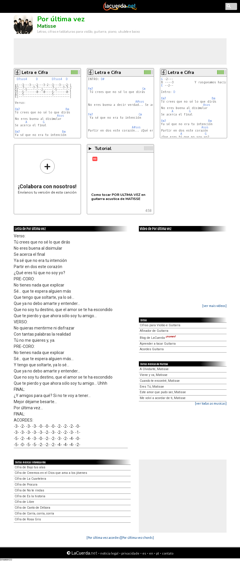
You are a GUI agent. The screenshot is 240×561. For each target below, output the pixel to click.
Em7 (17, 109)
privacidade (130, 553)
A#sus (139, 101)
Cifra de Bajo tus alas (30, 467)
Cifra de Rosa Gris (28, 519)
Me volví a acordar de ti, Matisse (163, 398)
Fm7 (90, 89)
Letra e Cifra (35, 72)
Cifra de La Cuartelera (30, 479)
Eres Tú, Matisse (152, 387)
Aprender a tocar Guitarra (158, 344)
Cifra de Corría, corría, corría (34, 513)
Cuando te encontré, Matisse (160, 381)
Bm (67, 109)
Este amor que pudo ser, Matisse (163, 392)
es (144, 553)
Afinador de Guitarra (154, 331)
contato (167, 553)
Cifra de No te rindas (29, 490)
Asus (60, 116)
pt (157, 553)
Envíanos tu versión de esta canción (47, 176)
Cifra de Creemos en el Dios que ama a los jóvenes (51, 473)
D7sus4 (22, 79)
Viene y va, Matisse (154, 375)
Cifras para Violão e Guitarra (160, 325)
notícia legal (109, 553)
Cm (143, 89)
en (151, 553)
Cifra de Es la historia (30, 496)
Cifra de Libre (24, 502)
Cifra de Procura (26, 484)
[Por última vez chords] (137, 537)
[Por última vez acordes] (104, 537)
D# (102, 79)
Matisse (46, 26)
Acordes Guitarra (152, 349)
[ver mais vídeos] (214, 306)
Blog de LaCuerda (158, 338)
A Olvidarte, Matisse (154, 369)
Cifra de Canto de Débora (32, 508)
